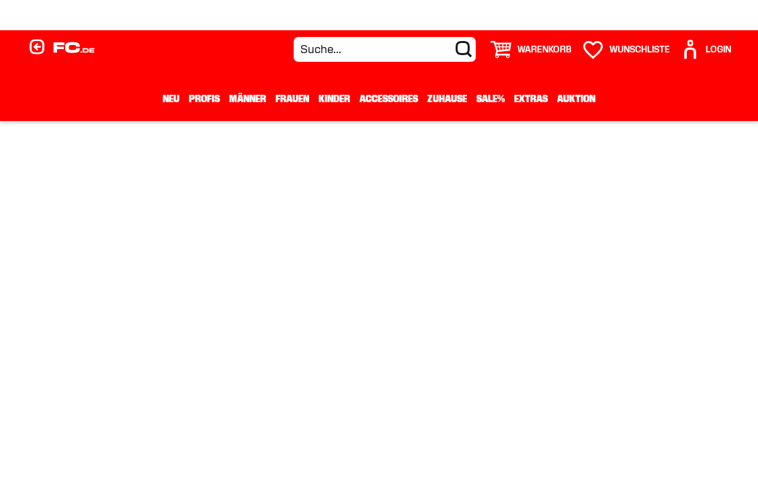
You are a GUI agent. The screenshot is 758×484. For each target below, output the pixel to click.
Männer (247, 99)
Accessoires (389, 99)
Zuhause (447, 99)
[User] (705, 49)
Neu (171, 99)
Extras (531, 99)
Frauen (292, 99)
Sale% (490, 99)
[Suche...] (385, 49)
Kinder (334, 99)
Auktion (576, 99)
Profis (204, 99)
